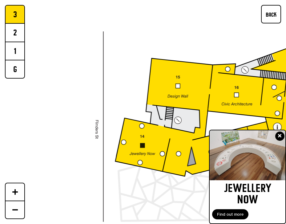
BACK (271, 14)
